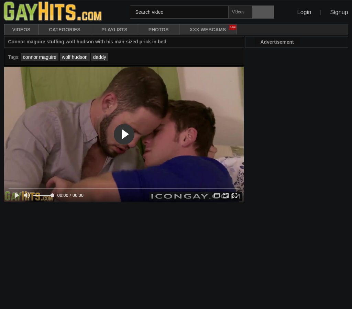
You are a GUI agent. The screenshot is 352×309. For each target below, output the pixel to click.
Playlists (114, 29)
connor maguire (39, 57)
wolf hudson (75, 57)
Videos (21, 29)
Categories (64, 29)
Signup (339, 12)
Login (304, 12)
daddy (99, 57)
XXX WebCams (213, 28)
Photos (158, 29)
